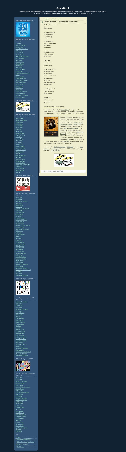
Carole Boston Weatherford (23, 270)
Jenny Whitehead (20, 93)
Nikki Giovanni (20, 390)
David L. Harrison (20, 234)
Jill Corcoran (19, 51)
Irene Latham (19, 67)
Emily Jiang (19, 65)
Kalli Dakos (19, 129)
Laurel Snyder (19, 86)
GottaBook (63, 8)
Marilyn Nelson (20, 151)
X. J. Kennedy (19, 402)
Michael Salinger (20, 161)
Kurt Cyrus (18, 216)
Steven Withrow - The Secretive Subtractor (60, 22)
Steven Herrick (20, 64)
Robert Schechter (20, 84)
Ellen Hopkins (19, 140)
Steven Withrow (20, 170)
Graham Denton (20, 218)
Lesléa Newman (20, 77)
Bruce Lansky (19, 403)
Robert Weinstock (20, 168)
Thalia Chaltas (20, 47)
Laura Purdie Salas (21, 257)
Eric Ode (18, 153)
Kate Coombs (19, 125)
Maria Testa (19, 89)
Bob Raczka (19, 157)
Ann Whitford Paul (21, 253)
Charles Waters (20, 266)
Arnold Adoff (19, 197)
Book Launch (20, 447)
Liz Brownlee (19, 122)
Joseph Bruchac (20, 212)
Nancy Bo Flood (20, 58)
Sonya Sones (19, 88)
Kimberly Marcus (20, 148)
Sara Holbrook (20, 139)
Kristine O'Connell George (23, 225)
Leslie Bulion (19, 124)
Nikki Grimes (19, 231)
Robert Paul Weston (21, 91)
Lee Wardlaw (19, 166)
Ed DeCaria (19, 131)
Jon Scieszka (19, 422)
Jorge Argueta (19, 205)
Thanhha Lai (19, 144)
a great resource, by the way (70, 128)
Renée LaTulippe (20, 69)
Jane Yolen (19, 273)
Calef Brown (19, 210)
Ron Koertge (19, 142)
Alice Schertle (19, 342)
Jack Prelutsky (20, 418)
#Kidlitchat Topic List (22, 444)
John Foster (19, 60)
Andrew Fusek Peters (21, 80)
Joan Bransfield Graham (22, 229)
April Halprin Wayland (21, 268)
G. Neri (17, 75)
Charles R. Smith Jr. (21, 344)
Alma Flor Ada (19, 118)
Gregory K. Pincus (21, 416)
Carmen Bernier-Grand (22, 309)
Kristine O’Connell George (23, 387)
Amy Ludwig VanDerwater (23, 164)
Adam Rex (18, 420)
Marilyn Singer (20, 262)
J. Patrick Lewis (20, 242)
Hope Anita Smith (20, 163)
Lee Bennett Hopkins (21, 400)
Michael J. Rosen (20, 159)
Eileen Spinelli (19, 346)
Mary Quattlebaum (21, 155)
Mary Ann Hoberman (21, 398)
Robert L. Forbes (20, 135)
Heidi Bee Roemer (21, 82)
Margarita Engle (20, 133)
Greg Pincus (19, 255)
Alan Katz (18, 236)
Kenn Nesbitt (19, 249)
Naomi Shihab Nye (21, 78)
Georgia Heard (20, 324)
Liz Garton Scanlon (21, 259)
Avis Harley (19, 233)
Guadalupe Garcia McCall (23, 73)
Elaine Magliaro (20, 246)
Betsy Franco (19, 385)
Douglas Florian (20, 223)
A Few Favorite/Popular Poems (25, 442)
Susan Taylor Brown (21, 120)
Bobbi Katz (19, 238)
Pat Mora (18, 409)
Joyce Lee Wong (20, 97)
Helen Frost (19, 137)
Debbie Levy (19, 71)
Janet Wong (19, 272)
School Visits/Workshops (24, 439)
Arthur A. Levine (20, 329)
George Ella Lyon (20, 244)
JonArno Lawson (20, 146)
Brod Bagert (19, 207)
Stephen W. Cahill (20, 45)
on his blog (66, 141)
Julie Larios (19, 240)
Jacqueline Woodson (21, 353)
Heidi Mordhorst (20, 247)
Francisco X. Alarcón (21, 201)
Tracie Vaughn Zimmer (22, 275)
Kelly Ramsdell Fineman (22, 56)
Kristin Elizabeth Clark (22, 49)
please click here (55, 150)
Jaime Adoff (19, 199)
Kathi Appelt (19, 203)
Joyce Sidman (19, 260)
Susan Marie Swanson (22, 264)
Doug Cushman (20, 54)
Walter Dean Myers (21, 337)
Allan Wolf (18, 172)
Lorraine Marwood (21, 150)
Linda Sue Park (20, 251)
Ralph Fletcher (20, 221)
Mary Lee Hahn (20, 62)
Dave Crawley (19, 52)
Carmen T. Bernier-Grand (22, 208)
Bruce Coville (19, 127)
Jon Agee (18, 43)
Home (18, 437)
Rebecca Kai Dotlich (21, 220)
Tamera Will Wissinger (22, 95)
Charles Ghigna (20, 227)
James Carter (19, 214)
